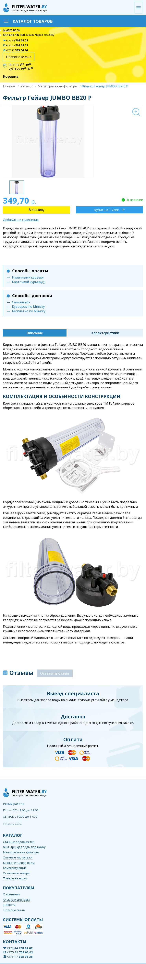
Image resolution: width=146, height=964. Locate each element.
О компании (11, 894)
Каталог (26, 86)
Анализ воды (11, 30)
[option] (73, 141)
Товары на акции (15, 878)
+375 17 (15, 50)
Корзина (10, 76)
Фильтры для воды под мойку (24, 847)
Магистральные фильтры (57, 86)
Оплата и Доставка (16, 899)
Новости (9, 905)
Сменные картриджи (17, 857)
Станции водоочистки (18, 842)
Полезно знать (14, 910)
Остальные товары (16, 873)
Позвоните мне (18, 56)
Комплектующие (15, 868)
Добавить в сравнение (21, 220)
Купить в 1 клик (106, 210)
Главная (9, 86)
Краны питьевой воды (19, 863)
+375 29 (15, 45)
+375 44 (15, 40)
